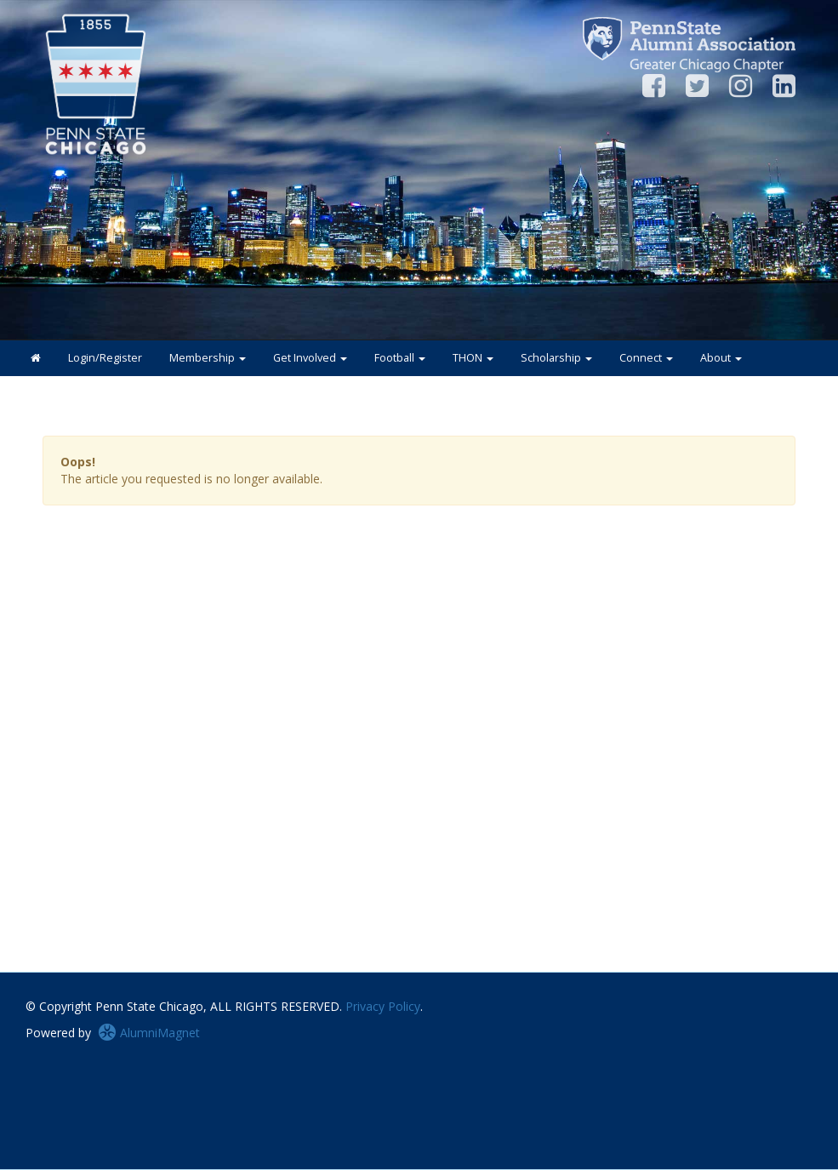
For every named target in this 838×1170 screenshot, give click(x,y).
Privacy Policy (382, 1006)
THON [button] (473, 358)
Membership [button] (207, 358)
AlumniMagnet (149, 1032)
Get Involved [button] (310, 358)
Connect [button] (646, 358)
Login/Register (105, 358)
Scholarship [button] (556, 358)
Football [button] (399, 358)
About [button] (721, 358)
